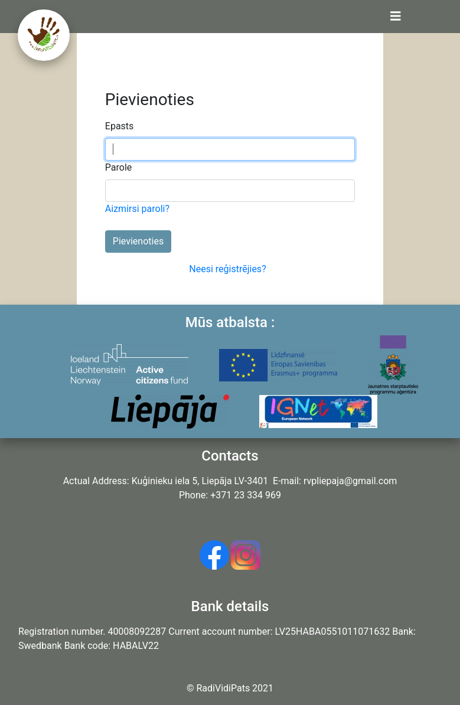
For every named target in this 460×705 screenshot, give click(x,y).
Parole (118, 167)
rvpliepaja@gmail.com (350, 481)
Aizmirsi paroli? (137, 208)
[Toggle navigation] (395, 16)
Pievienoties (138, 241)
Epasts (119, 126)
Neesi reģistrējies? (227, 269)
